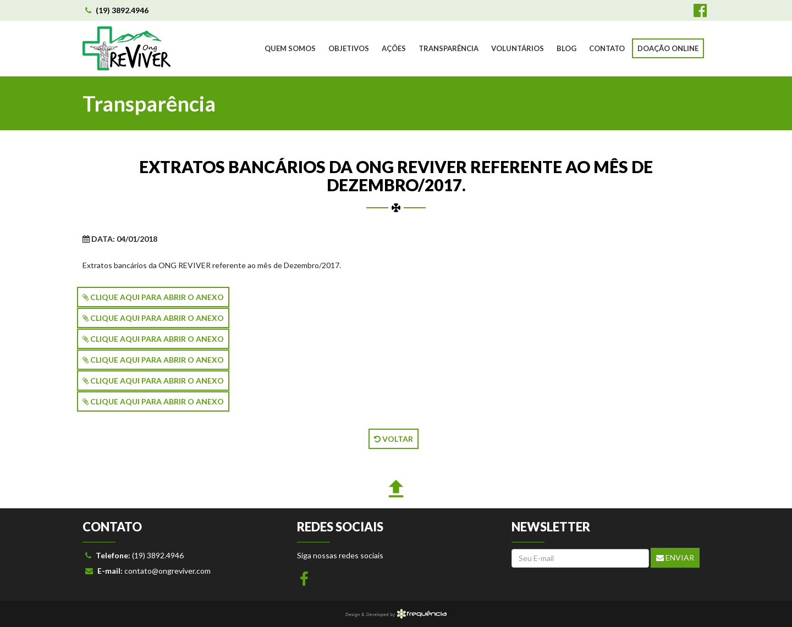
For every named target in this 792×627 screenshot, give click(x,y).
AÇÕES (394, 48)
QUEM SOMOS (290, 48)
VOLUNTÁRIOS (517, 48)
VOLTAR (393, 438)
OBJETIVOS (348, 48)
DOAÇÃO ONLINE (667, 48)
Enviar (675, 557)
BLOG (566, 48)
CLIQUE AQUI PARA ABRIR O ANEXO (153, 297)
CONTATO (607, 48)
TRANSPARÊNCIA (449, 48)
